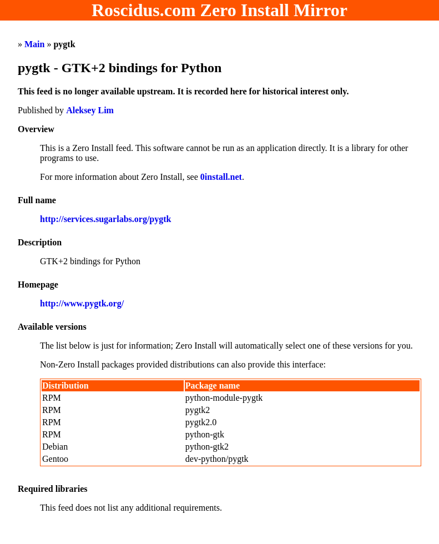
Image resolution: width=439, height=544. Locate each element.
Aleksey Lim (90, 110)
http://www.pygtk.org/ (82, 303)
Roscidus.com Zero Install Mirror (219, 10)
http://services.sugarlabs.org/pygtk (105, 219)
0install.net (221, 177)
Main (34, 44)
